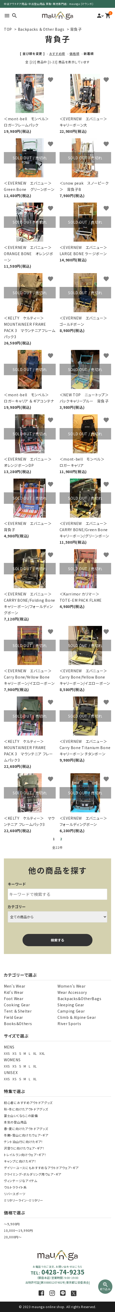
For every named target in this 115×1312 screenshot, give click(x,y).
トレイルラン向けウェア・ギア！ (25, 1154)
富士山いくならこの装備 (21, 1115)
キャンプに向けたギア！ (20, 1161)
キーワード (17, 884)
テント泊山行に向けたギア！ (23, 1141)
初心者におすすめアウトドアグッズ (28, 1102)
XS (14, 1053)
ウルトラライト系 (15, 1187)
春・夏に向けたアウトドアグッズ (26, 1128)
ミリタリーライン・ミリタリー (23, 1200)
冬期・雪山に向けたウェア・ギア (26, 1135)
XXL (42, 1053)
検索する (57, 940)
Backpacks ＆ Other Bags (41, 29)
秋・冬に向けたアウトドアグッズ (26, 1109)
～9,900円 (12, 1224)
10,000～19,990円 (18, 1230)
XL (35, 1053)
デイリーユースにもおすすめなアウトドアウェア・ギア (41, 1167)
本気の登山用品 (15, 1122)
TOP (8, 29)
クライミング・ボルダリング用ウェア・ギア (32, 1174)
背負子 (76, 29)
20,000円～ (13, 1237)
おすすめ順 (57, 53)
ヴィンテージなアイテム (20, 1180)
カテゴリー (17, 906)
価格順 (74, 53)
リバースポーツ (14, 1193)
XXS (7, 1053)
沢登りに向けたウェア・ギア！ (24, 1148)
